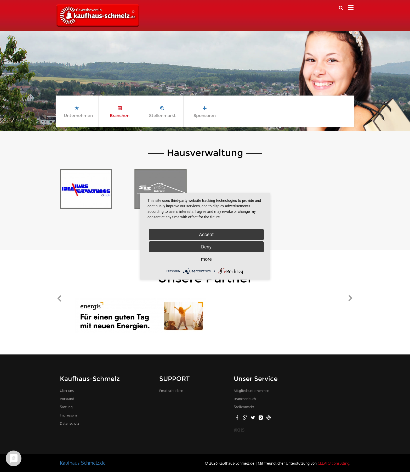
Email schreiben (171, 390)
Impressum (68, 415)
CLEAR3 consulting (333, 463)
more (206, 259)
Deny (206, 246)
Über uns (67, 390)
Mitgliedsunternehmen (251, 390)
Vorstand (67, 399)
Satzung (66, 407)
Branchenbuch (245, 399)
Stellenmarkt (244, 407)
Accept (206, 234)
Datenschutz (69, 423)
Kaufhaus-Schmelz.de (83, 463)
